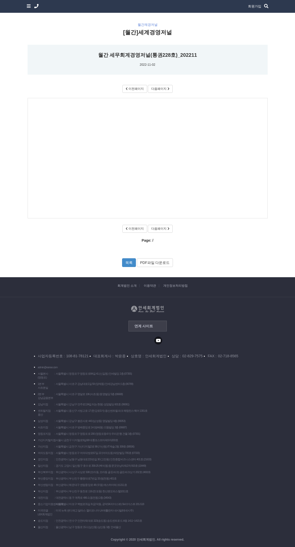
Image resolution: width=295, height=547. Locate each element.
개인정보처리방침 (175, 285)
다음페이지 (160, 89)
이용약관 (150, 285)
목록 (129, 263)
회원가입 (254, 6)
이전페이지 (135, 89)
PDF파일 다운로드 (155, 263)
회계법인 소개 (127, 285)
